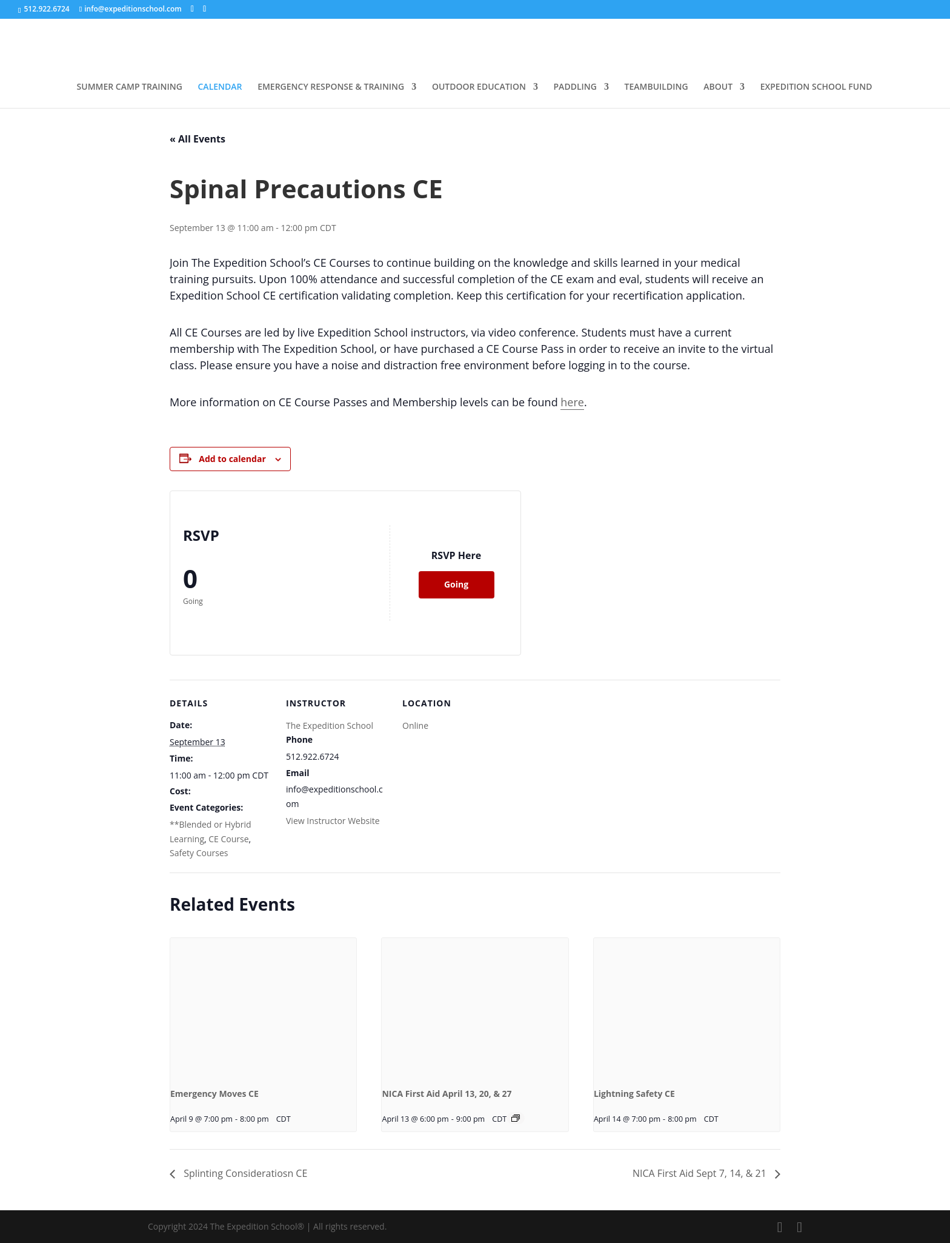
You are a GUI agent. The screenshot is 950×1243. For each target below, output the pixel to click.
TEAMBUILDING (656, 87)
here (572, 402)
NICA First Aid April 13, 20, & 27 (446, 1093)
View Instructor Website (333, 820)
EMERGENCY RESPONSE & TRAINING (330, 87)
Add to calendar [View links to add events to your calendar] (232, 458)
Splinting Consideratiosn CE (244, 1173)
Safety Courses (199, 853)
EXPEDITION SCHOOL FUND (816, 87)
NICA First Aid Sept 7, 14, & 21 (701, 1173)
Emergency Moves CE (214, 1093)
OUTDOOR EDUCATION (479, 87)
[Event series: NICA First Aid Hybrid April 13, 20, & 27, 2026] (515, 1118)
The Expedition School (329, 725)
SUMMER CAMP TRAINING (129, 87)
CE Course (228, 839)
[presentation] (263, 1007)
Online (415, 725)
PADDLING (575, 87)
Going (456, 584)
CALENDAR (220, 87)
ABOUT (717, 87)
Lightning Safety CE (634, 1093)
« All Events (197, 139)
